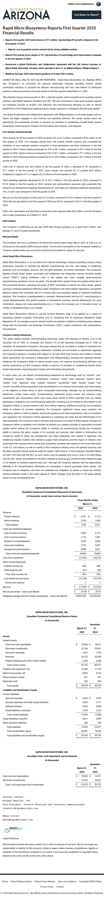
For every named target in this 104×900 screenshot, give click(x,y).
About (5, 881)
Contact (60, 886)
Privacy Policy (47, 886)
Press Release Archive (21, 881)
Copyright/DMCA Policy (90, 881)
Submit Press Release (44, 881)
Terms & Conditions (67, 881)
